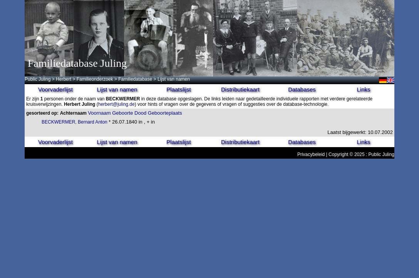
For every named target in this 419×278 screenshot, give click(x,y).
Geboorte (122, 113)
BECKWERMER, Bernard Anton (74, 122)
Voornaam (99, 113)
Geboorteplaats (165, 113)
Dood (140, 113)
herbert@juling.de (116, 104)
